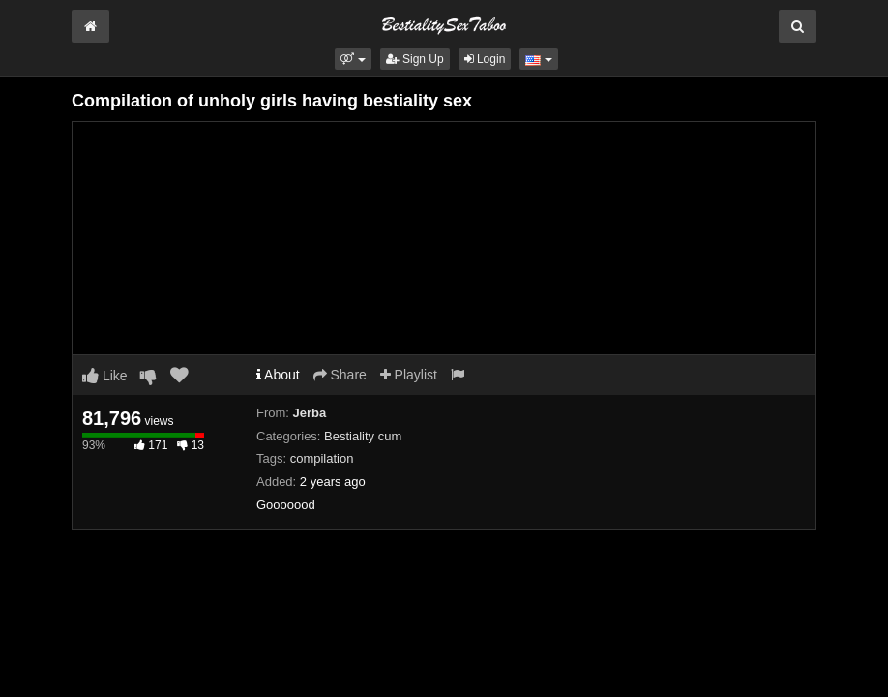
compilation (322, 458)
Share (340, 374)
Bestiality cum (362, 436)
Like (105, 375)
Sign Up (415, 59)
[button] (352, 59)
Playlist (408, 374)
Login (485, 59)
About (278, 374)
